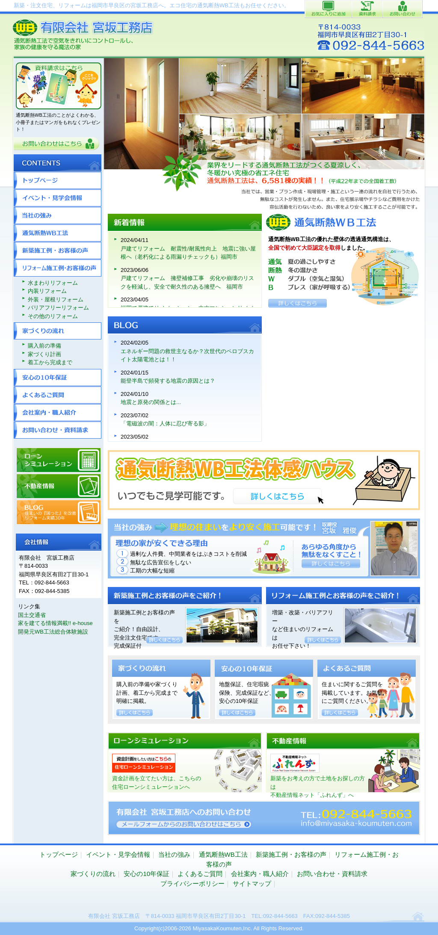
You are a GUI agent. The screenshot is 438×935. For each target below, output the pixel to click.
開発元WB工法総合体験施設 (53, 631)
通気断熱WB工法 (57, 233)
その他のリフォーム (53, 316)
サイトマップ (252, 883)
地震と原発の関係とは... (151, 402)
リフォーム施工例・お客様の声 (57, 268)
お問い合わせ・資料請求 (57, 430)
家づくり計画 (44, 354)
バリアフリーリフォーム (58, 307)
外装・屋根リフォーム (55, 299)
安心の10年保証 (57, 377)
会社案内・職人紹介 (57, 412)
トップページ (57, 180)
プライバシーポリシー (192, 883)
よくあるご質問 (57, 395)
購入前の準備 (44, 345)
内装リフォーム (47, 291)
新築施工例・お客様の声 (57, 250)
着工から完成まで (50, 362)
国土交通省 (32, 615)
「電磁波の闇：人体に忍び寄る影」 (165, 423)
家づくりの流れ (57, 330)
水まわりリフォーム (53, 283)
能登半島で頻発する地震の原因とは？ (168, 381)
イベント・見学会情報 (57, 197)
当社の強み (57, 215)
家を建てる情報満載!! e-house (55, 623)
